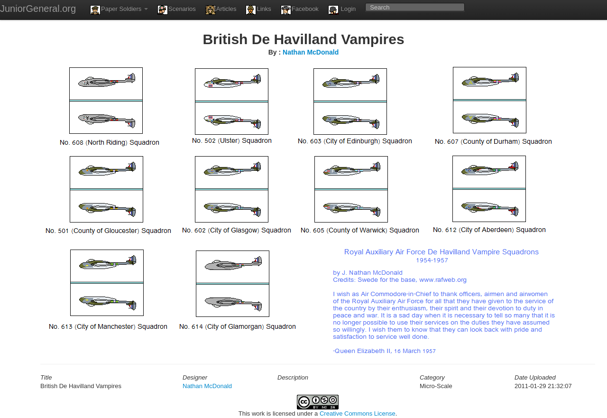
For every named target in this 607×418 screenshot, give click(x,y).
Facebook (300, 10)
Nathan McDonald (311, 52)
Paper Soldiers (119, 10)
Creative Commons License (357, 413)
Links (258, 10)
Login (342, 10)
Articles (221, 10)
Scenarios (176, 10)
